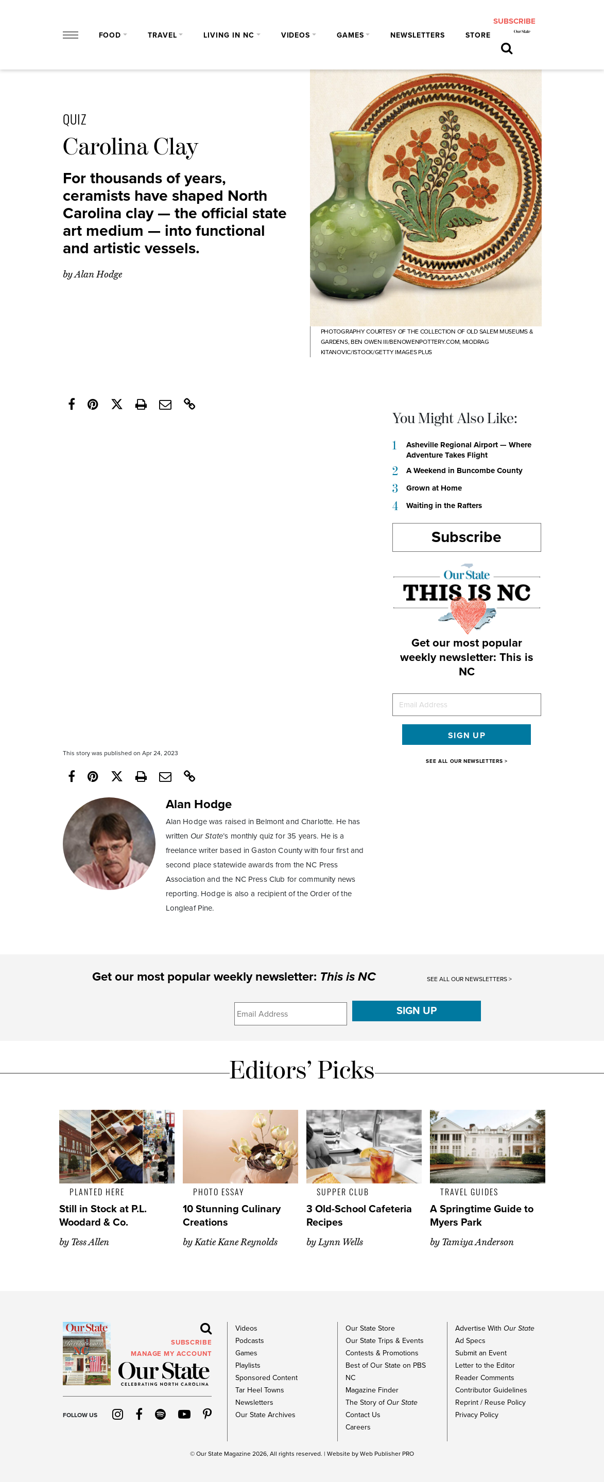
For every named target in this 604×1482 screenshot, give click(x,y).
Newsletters (417, 35)
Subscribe (467, 537)
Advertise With (494, 1328)
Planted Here (97, 1191)
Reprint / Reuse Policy (490, 1402)
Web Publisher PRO (387, 1453)
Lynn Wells (340, 1242)
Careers (358, 1427)
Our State (209, 1453)
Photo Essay (219, 1191)
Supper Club (343, 1191)
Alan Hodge (98, 274)
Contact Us (363, 1414)
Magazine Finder (372, 1390)
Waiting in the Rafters (444, 505)
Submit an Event (481, 1353)
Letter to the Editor (485, 1365)
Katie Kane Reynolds (236, 1242)
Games (350, 35)
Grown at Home (434, 488)
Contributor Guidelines (491, 1390)
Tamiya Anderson (478, 1242)
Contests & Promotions (382, 1353)
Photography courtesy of (363, 331)
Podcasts (249, 1340)
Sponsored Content (266, 1377)
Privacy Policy (476, 1414)
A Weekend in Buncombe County (464, 470)
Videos (295, 35)
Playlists (248, 1365)
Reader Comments (484, 1377)
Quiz (75, 118)
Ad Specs (470, 1340)
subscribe (514, 21)
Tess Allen (90, 1242)
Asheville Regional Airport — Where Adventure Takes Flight (468, 450)
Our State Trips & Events (385, 1340)
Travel (162, 35)
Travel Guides (469, 1191)
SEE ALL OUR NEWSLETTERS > (466, 761)
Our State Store (370, 1328)
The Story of (382, 1402)
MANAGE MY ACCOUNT (171, 1354)
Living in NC (228, 35)
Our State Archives (265, 1414)
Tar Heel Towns (259, 1390)
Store (478, 35)
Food (110, 35)
